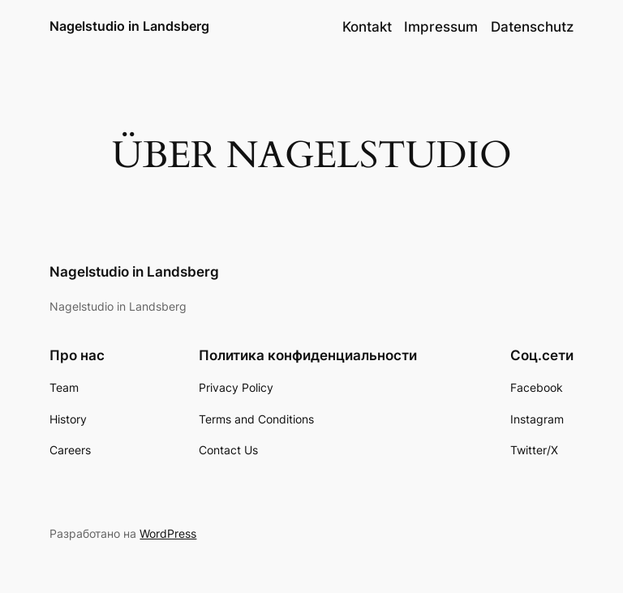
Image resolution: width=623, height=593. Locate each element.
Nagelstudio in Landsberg (129, 26)
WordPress (168, 533)
